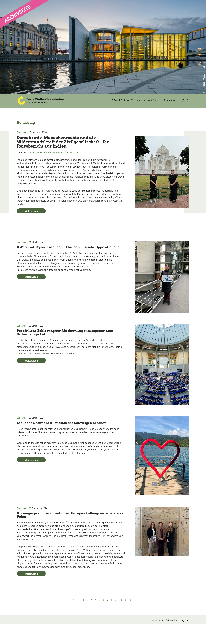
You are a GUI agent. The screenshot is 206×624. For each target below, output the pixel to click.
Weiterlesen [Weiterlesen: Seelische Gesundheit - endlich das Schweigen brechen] (31, 473)
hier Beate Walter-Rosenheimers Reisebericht (53, 166)
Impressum (157, 620)
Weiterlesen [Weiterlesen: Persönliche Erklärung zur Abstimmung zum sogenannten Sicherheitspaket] (31, 374)
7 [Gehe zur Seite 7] (107, 599)
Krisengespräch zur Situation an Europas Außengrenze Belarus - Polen (70, 528)
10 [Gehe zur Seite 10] (120, 599)
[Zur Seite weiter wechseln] (126, 599)
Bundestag (21, 145)
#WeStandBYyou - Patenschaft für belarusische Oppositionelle (68, 260)
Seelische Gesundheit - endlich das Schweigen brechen (62, 436)
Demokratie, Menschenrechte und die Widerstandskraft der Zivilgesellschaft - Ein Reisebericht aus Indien (63, 155)
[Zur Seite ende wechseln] (131, 599)
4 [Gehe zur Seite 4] (95, 599)
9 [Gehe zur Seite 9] (115, 599)
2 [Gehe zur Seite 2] (87, 599)
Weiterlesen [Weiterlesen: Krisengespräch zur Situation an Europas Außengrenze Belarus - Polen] (31, 587)
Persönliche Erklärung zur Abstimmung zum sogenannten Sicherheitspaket (65, 346)
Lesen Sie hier (25, 367)
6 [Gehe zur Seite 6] (103, 599)
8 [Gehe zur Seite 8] (111, 599)
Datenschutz (172, 620)
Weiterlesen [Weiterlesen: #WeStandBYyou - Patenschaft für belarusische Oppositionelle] (31, 290)
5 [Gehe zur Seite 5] (99, 599)
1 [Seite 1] (83, 599)
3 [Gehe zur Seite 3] (91, 599)
